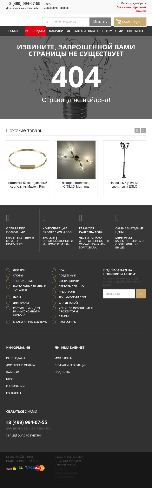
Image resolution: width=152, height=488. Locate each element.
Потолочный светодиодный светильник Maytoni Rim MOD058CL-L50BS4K (27, 185)
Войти (46, 3)
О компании (112, 31)
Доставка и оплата (83, 31)
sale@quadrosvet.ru (24, 435)
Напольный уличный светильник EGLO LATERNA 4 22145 (124, 185)
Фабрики (56, 31)
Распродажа (35, 31)
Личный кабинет (69, 347)
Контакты (135, 31)
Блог (9, 379)
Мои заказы (64, 358)
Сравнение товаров (55, 7)
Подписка (62, 372)
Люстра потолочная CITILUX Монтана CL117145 (76, 185)
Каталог (14, 31)
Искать (100, 21)
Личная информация (71, 365)
